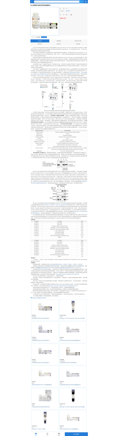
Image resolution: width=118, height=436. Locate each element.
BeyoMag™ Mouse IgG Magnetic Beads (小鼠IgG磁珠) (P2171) (62, 285)
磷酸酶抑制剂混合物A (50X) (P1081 (45, 267)
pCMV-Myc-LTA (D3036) (49, 204)
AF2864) (78, 72)
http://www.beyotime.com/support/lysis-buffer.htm (67, 274)
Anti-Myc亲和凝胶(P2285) (42, 74)
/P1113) (79, 267)
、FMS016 (74, 264)
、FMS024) (79, 264)
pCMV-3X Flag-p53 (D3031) (62, 204)
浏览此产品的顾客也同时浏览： (39, 297)
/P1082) (56, 267)
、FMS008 (64, 264)
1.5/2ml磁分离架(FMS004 (56, 264)
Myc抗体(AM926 (71, 72)
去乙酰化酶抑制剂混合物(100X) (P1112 (68, 267)
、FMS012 (69, 264)
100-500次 (44, 37)
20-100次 (38, 37)
